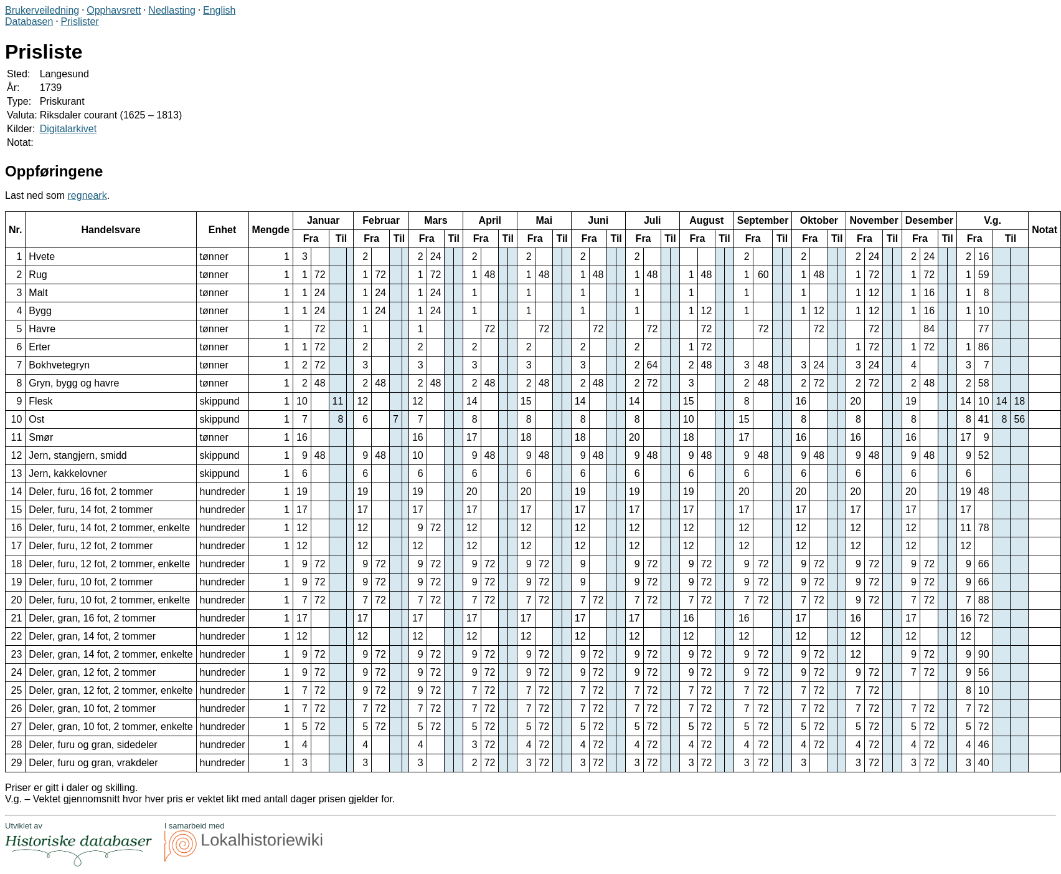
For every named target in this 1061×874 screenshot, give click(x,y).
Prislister (79, 21)
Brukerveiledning (42, 10)
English (219, 10)
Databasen (29, 21)
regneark (87, 195)
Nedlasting (172, 10)
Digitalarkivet (68, 128)
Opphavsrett (114, 10)
